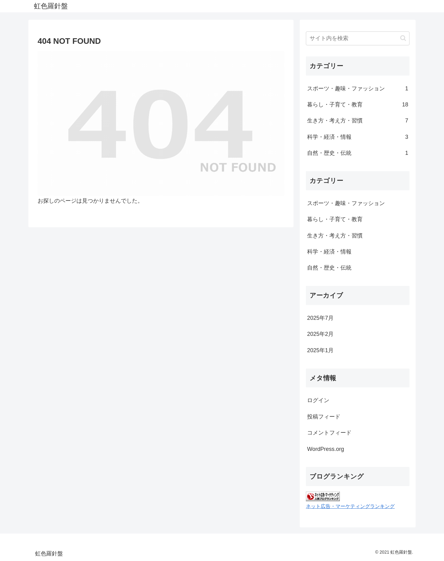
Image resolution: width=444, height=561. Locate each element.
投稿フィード (323, 417)
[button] (403, 38)
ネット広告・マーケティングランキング (350, 506)
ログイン (318, 400)
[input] (357, 38)
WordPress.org (325, 449)
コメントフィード (329, 433)
